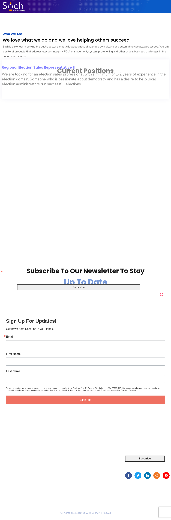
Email (10, 336)
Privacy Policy (49, 485)
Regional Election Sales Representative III (39, 50)
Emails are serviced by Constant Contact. (118, 390)
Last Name (13, 371)
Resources (46, 473)
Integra (4, 460)
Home (44, 460)
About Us (46, 466)
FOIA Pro (6, 466)
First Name (13, 354)
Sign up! (85, 399)
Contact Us (47, 479)
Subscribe (79, 287)
